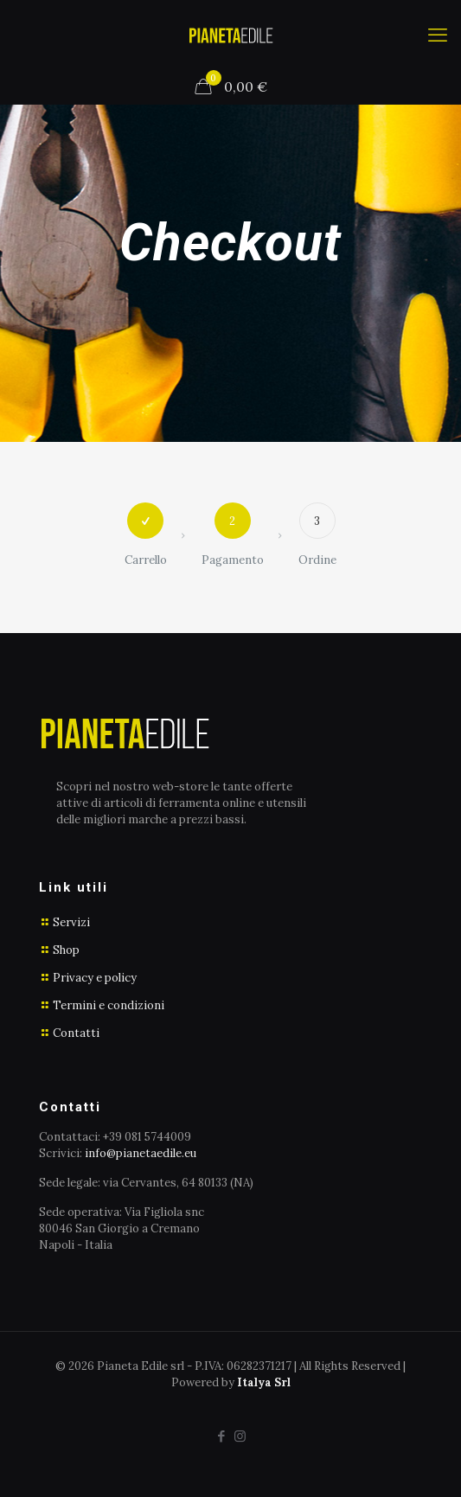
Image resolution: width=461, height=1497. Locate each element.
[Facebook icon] (221, 1436)
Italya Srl (264, 1382)
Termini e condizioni (108, 1005)
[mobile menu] (437, 34)
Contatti (76, 1033)
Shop (66, 950)
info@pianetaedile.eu (140, 1153)
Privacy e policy (95, 977)
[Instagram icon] (240, 1436)
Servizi (71, 922)
